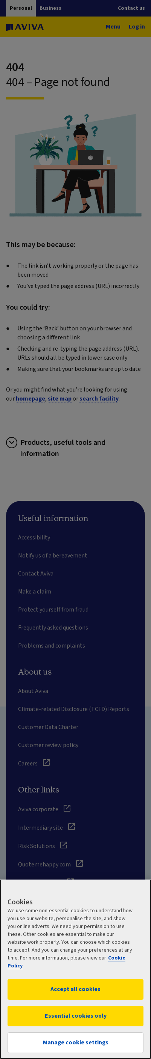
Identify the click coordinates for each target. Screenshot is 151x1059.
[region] (75, 969)
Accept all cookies (75, 989)
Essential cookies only (76, 1016)
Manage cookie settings (75, 1042)
